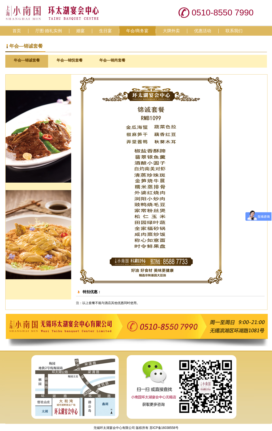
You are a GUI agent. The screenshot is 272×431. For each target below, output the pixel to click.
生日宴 (105, 30)
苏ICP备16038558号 (163, 428)
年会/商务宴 (137, 30)
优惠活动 (202, 30)
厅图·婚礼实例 (48, 30)
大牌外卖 (171, 30)
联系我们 (234, 30)
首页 (16, 30)
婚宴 (80, 30)
